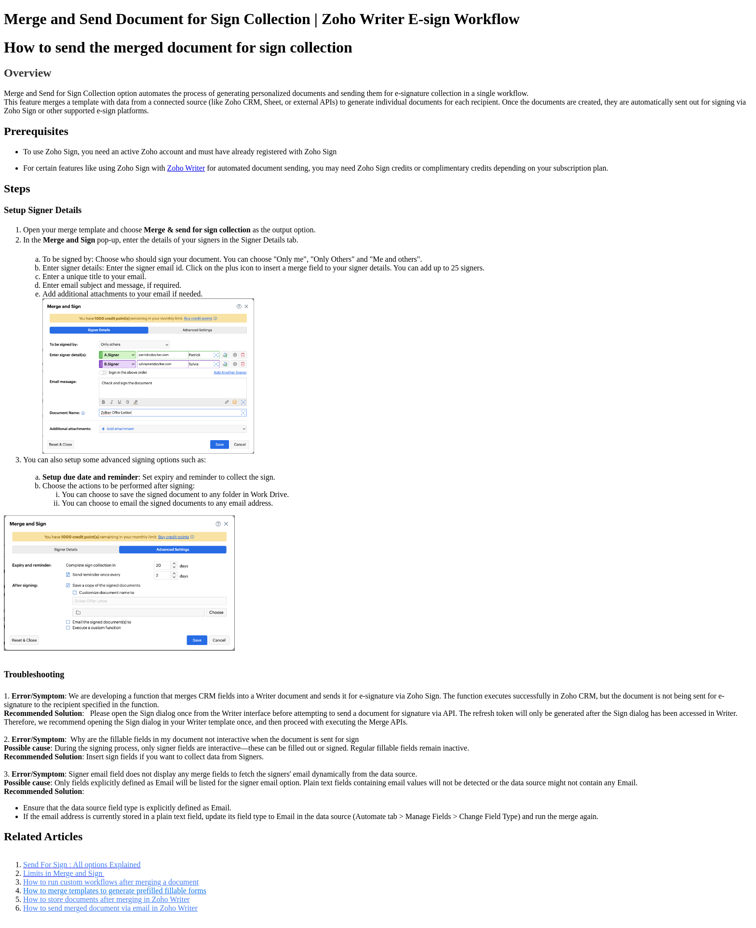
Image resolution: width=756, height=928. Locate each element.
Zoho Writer (186, 168)
